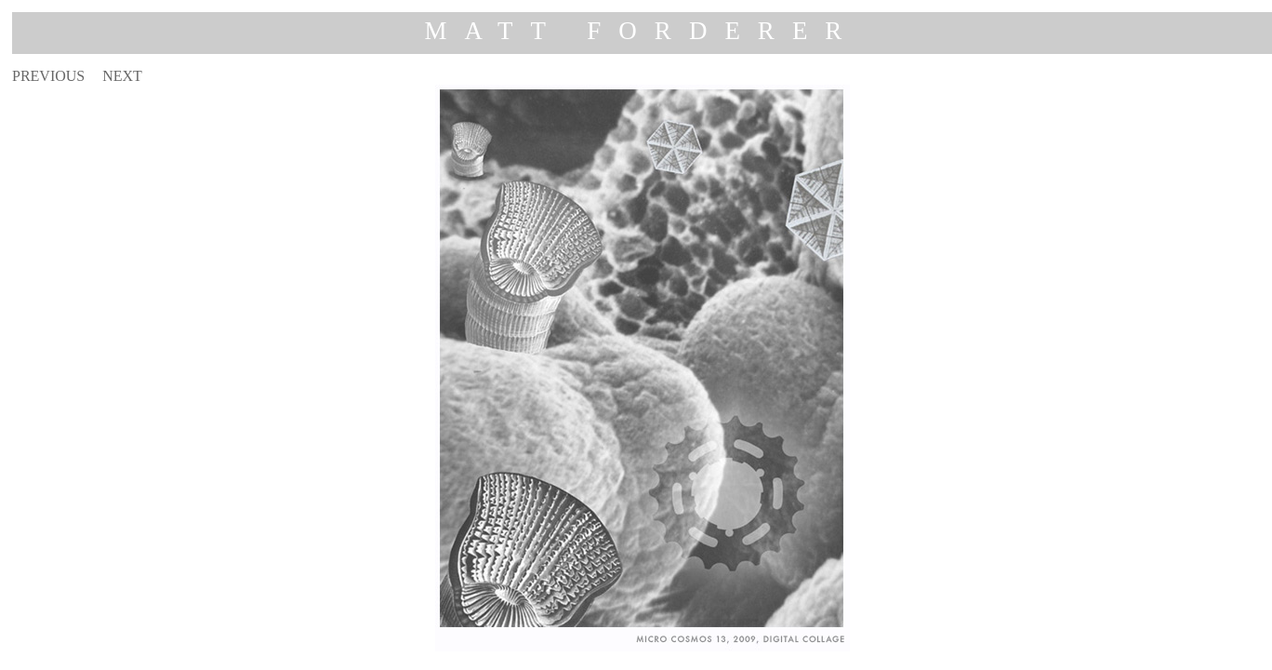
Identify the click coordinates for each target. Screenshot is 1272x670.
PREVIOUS (48, 76)
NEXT (122, 76)
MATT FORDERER (642, 31)
